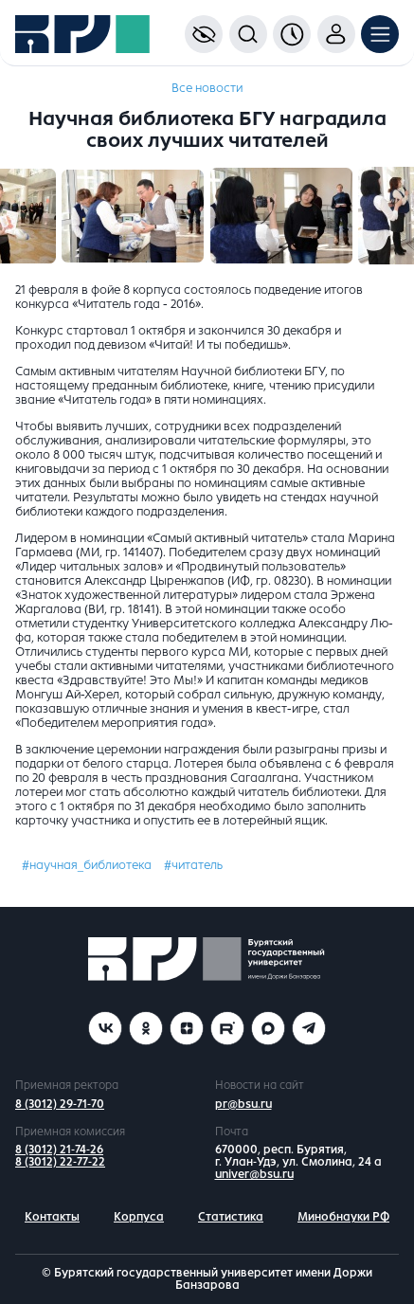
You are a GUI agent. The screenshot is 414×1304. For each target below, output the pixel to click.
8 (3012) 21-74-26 (59, 1149)
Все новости (207, 88)
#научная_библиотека (87, 865)
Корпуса (139, 1216)
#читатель (193, 865)
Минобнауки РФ (343, 1216)
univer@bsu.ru (254, 1174)
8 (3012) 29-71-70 (59, 1104)
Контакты (52, 1216)
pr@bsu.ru (243, 1104)
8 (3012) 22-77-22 (60, 1162)
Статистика (230, 1216)
